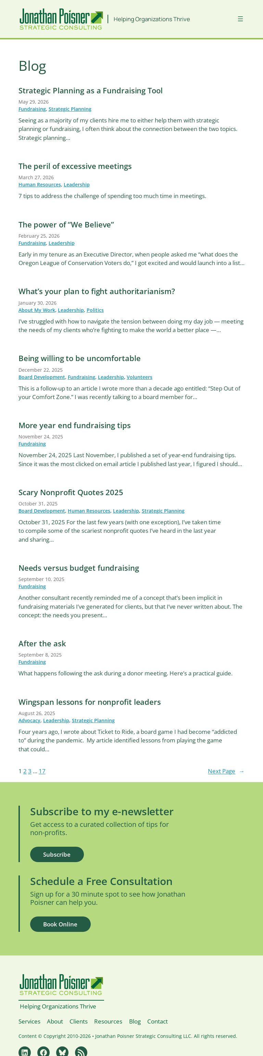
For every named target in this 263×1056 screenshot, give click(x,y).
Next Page (226, 771)
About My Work (36, 310)
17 (42, 771)
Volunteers (139, 377)
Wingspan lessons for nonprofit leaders (89, 702)
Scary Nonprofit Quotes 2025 (70, 492)
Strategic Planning (70, 109)
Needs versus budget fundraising (78, 568)
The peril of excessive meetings (75, 166)
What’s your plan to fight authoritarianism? (96, 291)
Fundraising (32, 109)
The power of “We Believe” (66, 225)
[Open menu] (240, 19)
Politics (95, 310)
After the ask (42, 643)
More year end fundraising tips (74, 425)
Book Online (60, 924)
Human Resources (39, 184)
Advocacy (29, 720)
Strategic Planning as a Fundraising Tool (90, 91)
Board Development (41, 377)
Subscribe (57, 854)
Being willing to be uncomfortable (79, 358)
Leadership (77, 184)
